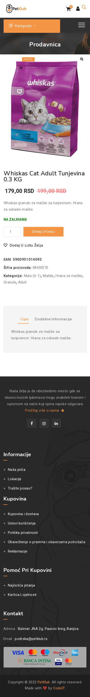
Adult (22, 282)
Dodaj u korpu (43, 231)
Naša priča (16, 469)
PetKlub (44, 682)
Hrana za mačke (69, 276)
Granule (10, 282)
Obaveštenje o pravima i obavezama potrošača (46, 542)
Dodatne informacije (53, 319)
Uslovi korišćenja (21, 523)
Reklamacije (17, 551)
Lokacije (14, 479)
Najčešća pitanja (21, 585)
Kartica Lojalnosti (22, 595)
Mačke (48, 276)
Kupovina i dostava (23, 514)
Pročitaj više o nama (45, 410)
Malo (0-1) (32, 276)
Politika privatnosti (23, 532)
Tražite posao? (20, 488)
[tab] (23, 320)
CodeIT (59, 688)
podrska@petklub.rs (31, 639)
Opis (24, 319)
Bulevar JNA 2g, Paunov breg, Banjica (48, 629)
